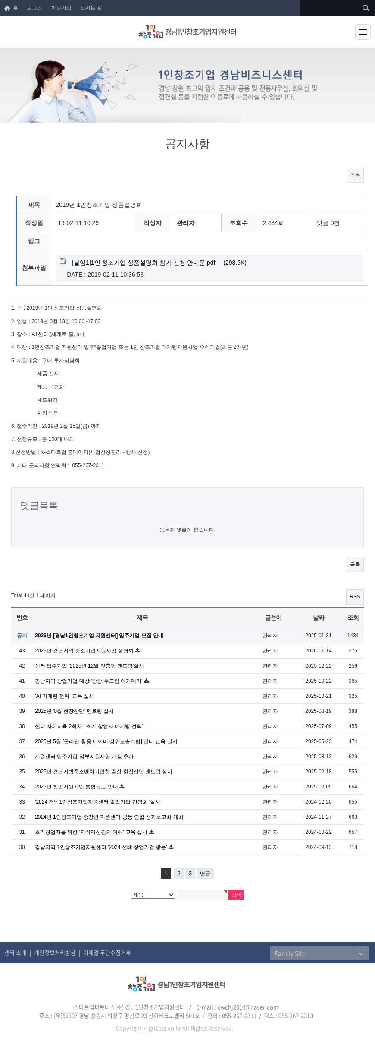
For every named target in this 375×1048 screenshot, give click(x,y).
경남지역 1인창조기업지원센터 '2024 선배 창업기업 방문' (102, 847)
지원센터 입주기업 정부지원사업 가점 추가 (84, 757)
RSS (355, 597)
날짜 (318, 617)
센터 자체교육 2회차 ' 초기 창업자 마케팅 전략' (89, 726)
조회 (352, 617)
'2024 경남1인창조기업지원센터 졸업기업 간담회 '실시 (97, 802)
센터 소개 (15, 952)
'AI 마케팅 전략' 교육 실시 (64, 696)
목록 (355, 175)
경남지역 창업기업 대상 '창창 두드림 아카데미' (89, 681)
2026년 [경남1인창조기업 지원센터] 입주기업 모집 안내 (99, 636)
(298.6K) (153, 262)
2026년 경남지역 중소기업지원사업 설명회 (85, 651)
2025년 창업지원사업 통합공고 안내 (77, 787)
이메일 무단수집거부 (107, 952)
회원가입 (61, 8)
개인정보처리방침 (54, 952)
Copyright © (131, 1028)
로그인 (34, 8)
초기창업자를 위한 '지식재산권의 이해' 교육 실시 (92, 832)
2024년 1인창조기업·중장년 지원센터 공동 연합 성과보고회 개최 (109, 817)
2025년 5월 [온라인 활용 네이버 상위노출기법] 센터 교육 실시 (106, 741)
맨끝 (205, 874)
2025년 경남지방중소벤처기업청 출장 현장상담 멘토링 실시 (103, 772)
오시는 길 (91, 8)
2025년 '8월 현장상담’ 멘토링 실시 (74, 711)
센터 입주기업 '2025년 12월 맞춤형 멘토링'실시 (89, 666)
